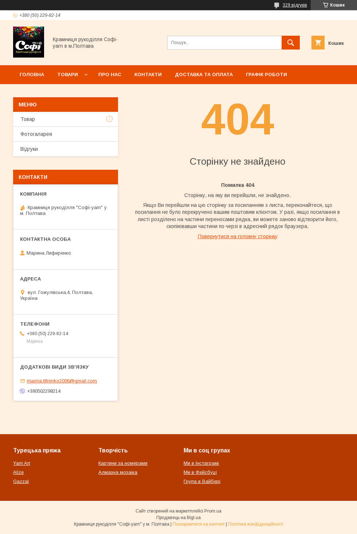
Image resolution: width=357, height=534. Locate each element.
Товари (67, 74)
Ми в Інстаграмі (201, 463)
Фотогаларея (36, 134)
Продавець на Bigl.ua (178, 517)
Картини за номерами (123, 463)
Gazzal (21, 481)
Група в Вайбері (202, 481)
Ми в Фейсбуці (200, 472)
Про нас (109, 74)
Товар (27, 119)
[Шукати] (291, 43)
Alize (18, 472)
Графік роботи (266, 74)
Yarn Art (21, 463)
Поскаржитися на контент (199, 524)
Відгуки (29, 149)
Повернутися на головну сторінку (238, 236)
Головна (32, 74)
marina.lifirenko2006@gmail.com (62, 381)
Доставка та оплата (204, 74)
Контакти (148, 74)
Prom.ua (212, 511)
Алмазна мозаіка (117, 472)
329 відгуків (295, 5)
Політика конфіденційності (255, 524)
